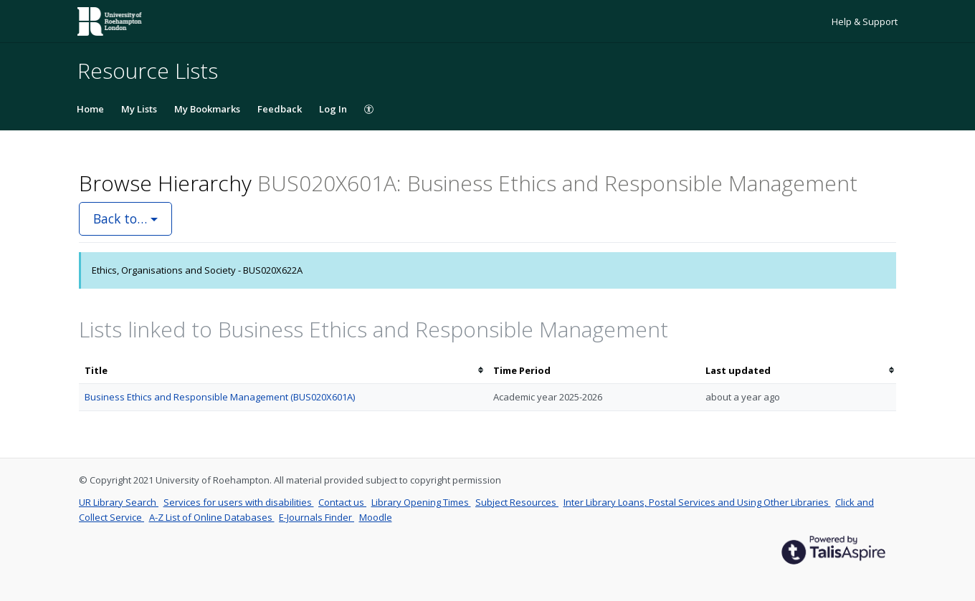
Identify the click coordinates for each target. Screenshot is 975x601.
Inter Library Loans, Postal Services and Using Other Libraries (697, 502)
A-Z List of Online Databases (212, 517)
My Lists (139, 108)
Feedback (279, 108)
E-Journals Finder (316, 517)
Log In (333, 108)
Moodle (375, 517)
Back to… (125, 218)
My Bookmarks (207, 108)
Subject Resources (516, 502)
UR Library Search (118, 502)
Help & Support (865, 21)
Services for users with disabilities (238, 502)
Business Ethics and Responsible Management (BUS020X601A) (220, 396)
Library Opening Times (421, 502)
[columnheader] (283, 370)
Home (90, 108)
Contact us (342, 502)
